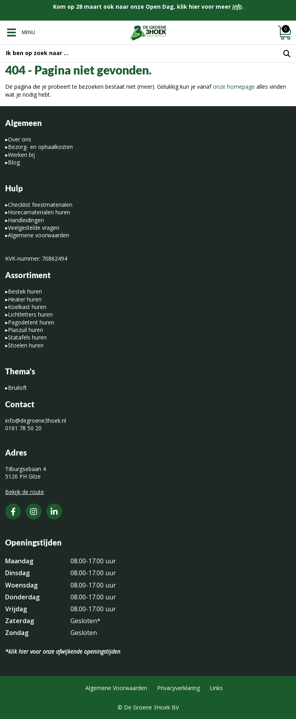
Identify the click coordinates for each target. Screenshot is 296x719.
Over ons (19, 139)
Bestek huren (25, 291)
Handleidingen (26, 220)
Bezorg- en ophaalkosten (40, 147)
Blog (14, 162)
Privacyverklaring (178, 688)
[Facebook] (13, 511)
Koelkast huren (27, 307)
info (237, 6)
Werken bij (21, 154)
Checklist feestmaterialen (40, 204)
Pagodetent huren (31, 322)
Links (216, 688)
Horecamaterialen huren (39, 212)
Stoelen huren (26, 345)
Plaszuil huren (25, 330)
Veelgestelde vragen (33, 227)
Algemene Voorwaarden (116, 688)
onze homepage (234, 86)
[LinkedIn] (54, 511)
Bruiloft (17, 387)
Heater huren (25, 299)
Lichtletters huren (30, 314)
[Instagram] (34, 511)
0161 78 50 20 (23, 428)
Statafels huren (27, 337)
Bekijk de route (24, 492)
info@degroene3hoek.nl (35, 420)
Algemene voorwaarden (38, 235)
